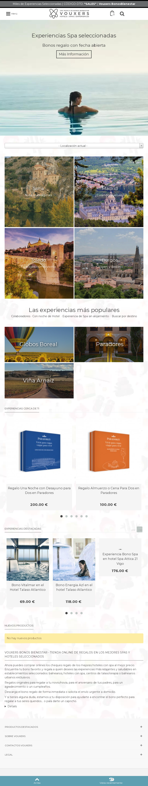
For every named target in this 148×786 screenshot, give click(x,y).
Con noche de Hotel (46, 316)
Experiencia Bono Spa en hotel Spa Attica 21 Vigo (120, 558)
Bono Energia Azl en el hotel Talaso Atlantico (74, 587)
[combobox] (74, 145)
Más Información (74, 54)
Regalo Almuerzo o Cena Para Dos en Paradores (108, 490)
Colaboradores (20, 316)
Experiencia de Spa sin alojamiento (85, 316)
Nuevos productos (19, 625)
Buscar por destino (124, 316)
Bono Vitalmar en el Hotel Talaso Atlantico (28, 587)
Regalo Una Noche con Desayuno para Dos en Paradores (39, 490)
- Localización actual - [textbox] (73, 146)
